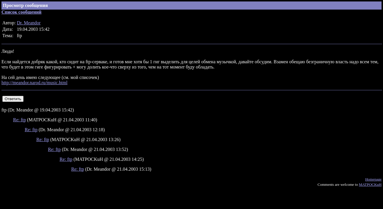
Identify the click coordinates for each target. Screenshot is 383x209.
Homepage (373, 179)
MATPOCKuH (370, 184)
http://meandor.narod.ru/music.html (34, 82)
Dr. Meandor (29, 22)
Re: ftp (19, 119)
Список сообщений (21, 12)
